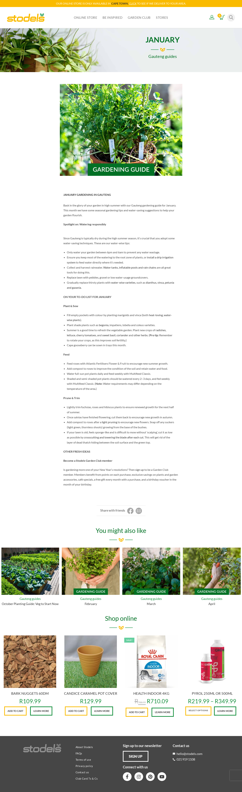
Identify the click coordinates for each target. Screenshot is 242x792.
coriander (122, 335)
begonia (103, 324)
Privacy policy (84, 765)
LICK (134, 3)
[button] (135, 756)
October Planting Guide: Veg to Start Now (30, 604)
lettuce (71, 335)
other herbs (141, 335)
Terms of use (83, 759)
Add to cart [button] (15, 710)
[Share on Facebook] (130, 510)
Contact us (82, 772)
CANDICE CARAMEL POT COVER (90, 693)
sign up (139, 469)
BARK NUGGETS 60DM (30, 693)
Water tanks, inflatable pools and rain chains (129, 267)
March (151, 604)
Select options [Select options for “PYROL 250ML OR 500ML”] (198, 710)
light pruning (109, 422)
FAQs (79, 753)
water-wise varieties (123, 282)
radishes (161, 330)
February (91, 604)
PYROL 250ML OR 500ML (212, 693)
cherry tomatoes (86, 335)
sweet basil (108, 335)
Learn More (41, 710)
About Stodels (84, 746)
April (211, 604)
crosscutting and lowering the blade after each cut (113, 437)
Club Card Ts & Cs (87, 778)
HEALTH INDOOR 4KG (151, 693)
